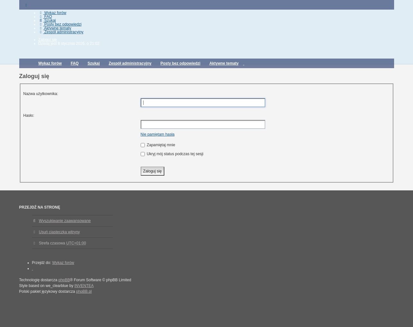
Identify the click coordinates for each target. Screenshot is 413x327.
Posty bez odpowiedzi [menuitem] (60, 24)
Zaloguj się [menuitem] (47, 39)
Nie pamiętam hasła (158, 134)
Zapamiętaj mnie (158, 145)
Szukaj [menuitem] (47, 20)
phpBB (64, 280)
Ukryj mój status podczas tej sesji (172, 154)
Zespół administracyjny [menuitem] (61, 32)
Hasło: (28, 115)
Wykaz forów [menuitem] (52, 13)
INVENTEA (84, 285)
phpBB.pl (84, 291)
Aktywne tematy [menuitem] (54, 28)
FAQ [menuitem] (45, 16)
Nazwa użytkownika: (40, 94)
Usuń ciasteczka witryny (59, 232)
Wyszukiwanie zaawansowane (65, 221)
